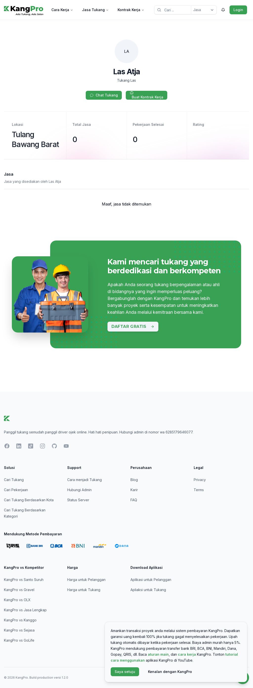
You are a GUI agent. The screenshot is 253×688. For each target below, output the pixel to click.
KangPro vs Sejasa (19, 630)
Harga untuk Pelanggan (86, 579)
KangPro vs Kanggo (20, 620)
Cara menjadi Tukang (84, 480)
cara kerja (187, 654)
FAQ (133, 500)
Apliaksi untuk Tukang (148, 590)
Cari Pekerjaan (16, 490)
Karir (134, 490)
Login (238, 10)
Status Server (78, 500)
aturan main (158, 654)
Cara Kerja (62, 10)
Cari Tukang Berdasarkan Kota (29, 500)
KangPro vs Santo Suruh (23, 579)
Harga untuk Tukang (83, 590)
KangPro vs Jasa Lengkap (25, 610)
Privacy (200, 480)
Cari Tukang (14, 480)
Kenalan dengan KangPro (170, 671)
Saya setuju (125, 671)
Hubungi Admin (79, 490)
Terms (199, 490)
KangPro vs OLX (17, 600)
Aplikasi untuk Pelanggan (150, 579)
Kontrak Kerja (131, 10)
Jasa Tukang (95, 10)
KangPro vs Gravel (19, 590)
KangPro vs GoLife (19, 640)
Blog (134, 480)
